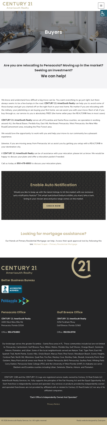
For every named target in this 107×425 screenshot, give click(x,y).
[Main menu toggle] (101, 6)
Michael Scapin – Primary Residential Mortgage (55, 246)
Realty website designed (86, 420)
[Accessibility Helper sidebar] (103, 13)
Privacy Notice (53, 404)
